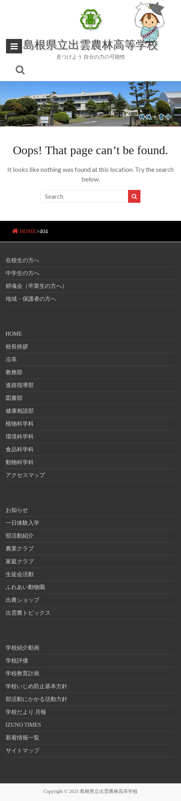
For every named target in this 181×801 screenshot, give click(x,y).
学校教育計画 (22, 674)
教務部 (14, 372)
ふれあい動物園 (25, 587)
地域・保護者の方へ (31, 299)
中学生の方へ (22, 273)
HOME (28, 231)
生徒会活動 (20, 574)
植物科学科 (20, 424)
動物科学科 (20, 462)
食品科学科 (20, 449)
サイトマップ (22, 751)
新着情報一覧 (22, 738)
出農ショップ (22, 600)
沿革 (11, 360)
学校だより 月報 (26, 712)
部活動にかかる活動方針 (36, 699)
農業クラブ (20, 549)
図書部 (14, 398)
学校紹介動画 (22, 648)
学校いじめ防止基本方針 (36, 686)
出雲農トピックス (28, 613)
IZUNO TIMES (23, 725)
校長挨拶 (17, 347)
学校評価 (17, 661)
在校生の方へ (22, 260)
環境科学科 (20, 437)
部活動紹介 (20, 536)
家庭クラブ (20, 561)
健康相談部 (20, 411)
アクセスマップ (25, 475)
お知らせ (17, 510)
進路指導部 (20, 385)
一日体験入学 (22, 523)
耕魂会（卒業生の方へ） (36, 286)
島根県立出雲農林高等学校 (90, 44)
